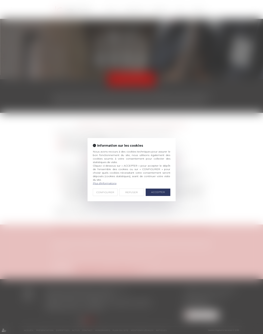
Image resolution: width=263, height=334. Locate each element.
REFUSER (131, 192)
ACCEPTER (158, 192)
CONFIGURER (105, 192)
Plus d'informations (104, 183)
